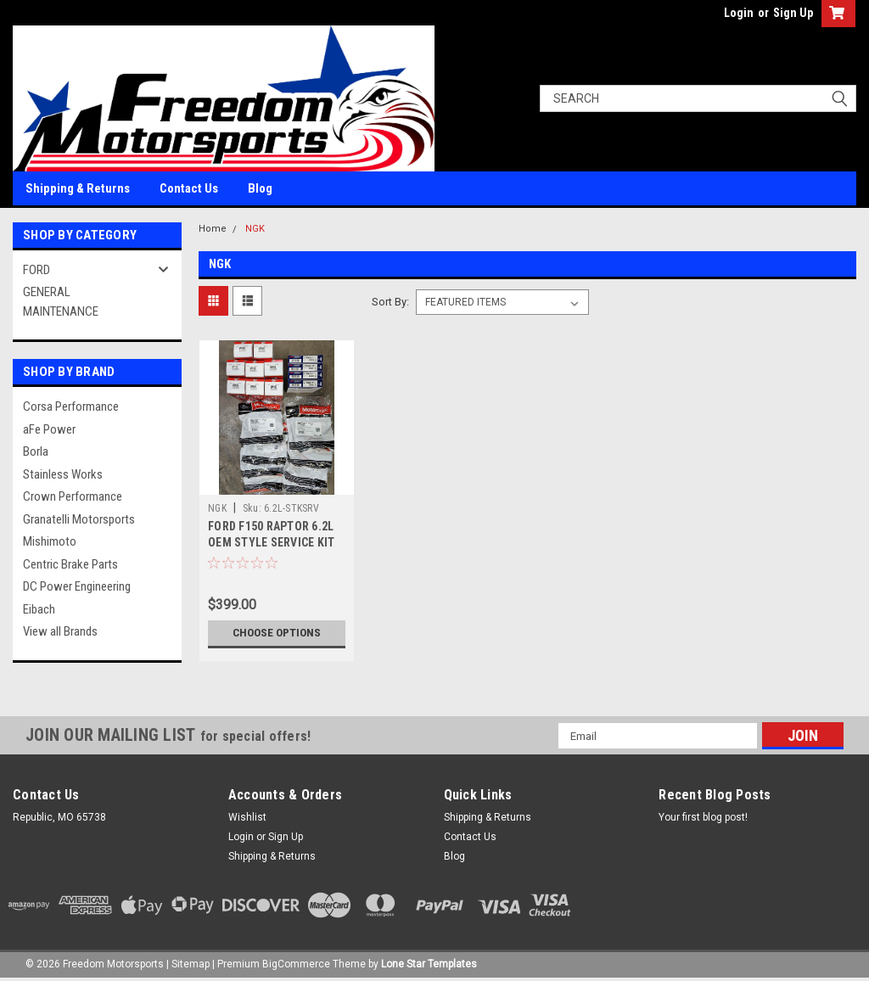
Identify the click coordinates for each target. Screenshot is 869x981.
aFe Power (49, 429)
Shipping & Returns (77, 188)
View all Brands (60, 631)
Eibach (39, 609)
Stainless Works (63, 474)
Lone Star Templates (429, 964)
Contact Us (189, 188)
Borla (35, 451)
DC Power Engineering (77, 586)
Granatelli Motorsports (79, 519)
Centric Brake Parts (70, 564)
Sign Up (793, 13)
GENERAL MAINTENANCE (60, 301)
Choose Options (276, 633)
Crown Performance (72, 496)
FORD (36, 269)
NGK (255, 228)
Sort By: (390, 301)
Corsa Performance (71, 406)
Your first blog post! (703, 817)
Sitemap (190, 964)
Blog (260, 188)
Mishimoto (49, 541)
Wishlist (247, 817)
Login (739, 13)
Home (213, 228)
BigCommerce (296, 964)
